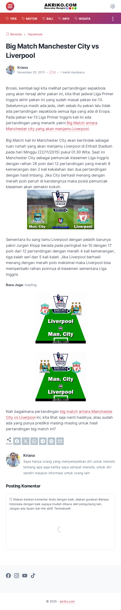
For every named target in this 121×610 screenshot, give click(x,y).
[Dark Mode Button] (112, 6)
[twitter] (25, 441)
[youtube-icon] (24, 576)
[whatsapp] (34, 441)
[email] (60, 441)
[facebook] (17, 441)
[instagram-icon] (16, 576)
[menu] (10, 6)
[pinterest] (51, 441)
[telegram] (43, 441)
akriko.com (67, 601)
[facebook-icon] (8, 576)
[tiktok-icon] (32, 576)
